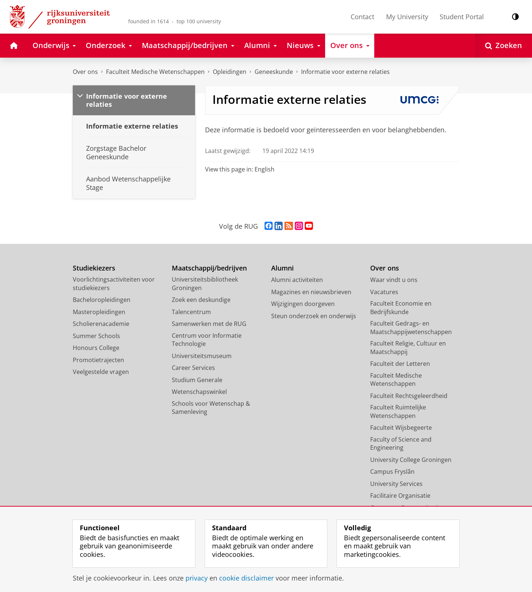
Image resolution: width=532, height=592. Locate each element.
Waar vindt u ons (393, 280)
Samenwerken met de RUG (209, 324)
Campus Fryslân (392, 471)
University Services (396, 484)
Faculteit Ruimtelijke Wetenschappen (398, 411)
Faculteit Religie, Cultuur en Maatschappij (408, 347)
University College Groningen (410, 460)
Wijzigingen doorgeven (303, 304)
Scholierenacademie (101, 324)
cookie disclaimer (246, 578)
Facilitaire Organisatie (400, 495)
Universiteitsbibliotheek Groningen (205, 283)
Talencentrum (191, 312)
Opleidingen (229, 72)
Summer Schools (96, 336)
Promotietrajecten (98, 360)
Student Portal (462, 16)
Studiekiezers (94, 268)
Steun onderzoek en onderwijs (313, 316)
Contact (362, 16)
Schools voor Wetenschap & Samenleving (211, 407)
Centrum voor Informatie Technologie (207, 339)
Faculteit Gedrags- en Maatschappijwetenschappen (411, 327)
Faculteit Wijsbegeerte (401, 427)
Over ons (85, 72)
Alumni (282, 268)
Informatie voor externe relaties (345, 72)
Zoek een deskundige (201, 300)
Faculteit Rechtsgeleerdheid (408, 396)
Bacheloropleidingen (101, 300)
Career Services (193, 368)
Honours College (96, 348)
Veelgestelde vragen (101, 372)
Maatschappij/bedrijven (209, 268)
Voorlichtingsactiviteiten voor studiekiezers (114, 283)
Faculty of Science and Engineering (401, 443)
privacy (196, 578)
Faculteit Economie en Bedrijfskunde (401, 307)
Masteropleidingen (99, 312)
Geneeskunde (274, 72)
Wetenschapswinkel (199, 392)
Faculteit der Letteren (400, 364)
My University (407, 16)
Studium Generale (197, 380)
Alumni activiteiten (297, 280)
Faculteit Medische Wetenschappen (155, 72)
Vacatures (384, 292)
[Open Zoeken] (503, 46)
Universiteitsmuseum (202, 356)
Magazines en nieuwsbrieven (311, 292)
